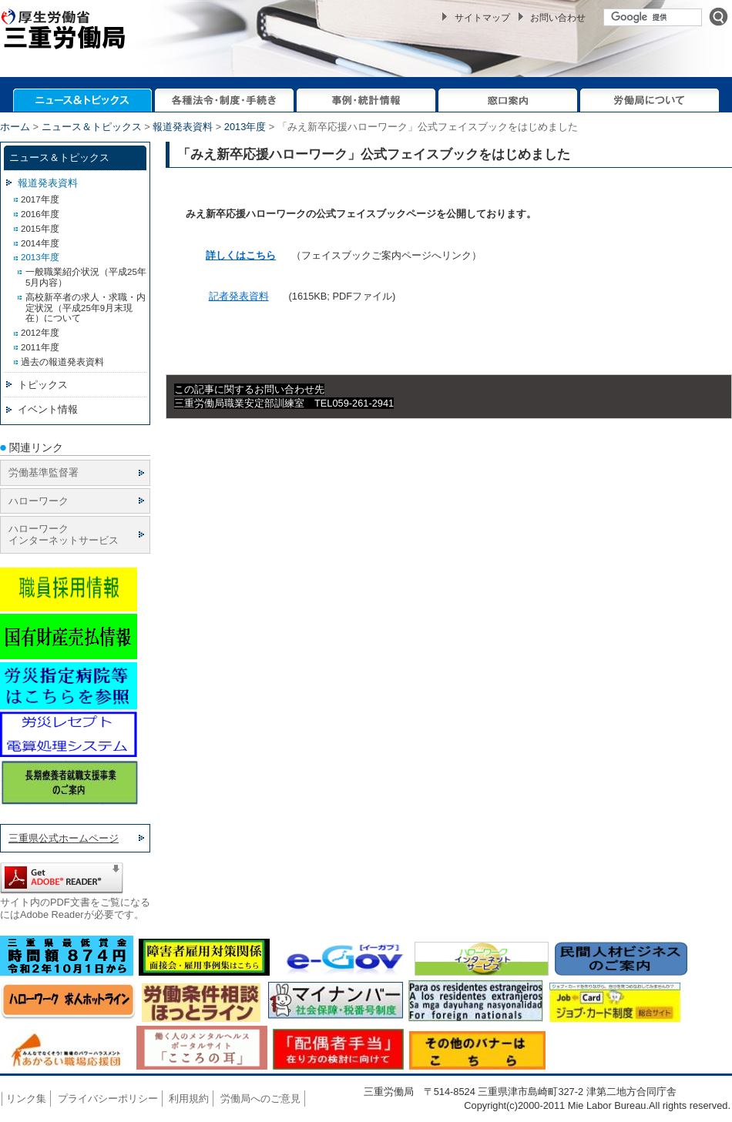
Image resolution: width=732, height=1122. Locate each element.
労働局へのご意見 (260, 1098)
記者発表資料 (239, 296)
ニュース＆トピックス (92, 126)
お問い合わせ (558, 17)
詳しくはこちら (241, 255)
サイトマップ (482, 17)
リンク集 (26, 1098)
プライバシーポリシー (108, 1098)
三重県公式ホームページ (63, 838)
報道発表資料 (183, 126)
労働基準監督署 (43, 472)
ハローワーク (38, 501)
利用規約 (189, 1098)
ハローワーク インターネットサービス (63, 534)
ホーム (15, 126)
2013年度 (245, 126)
